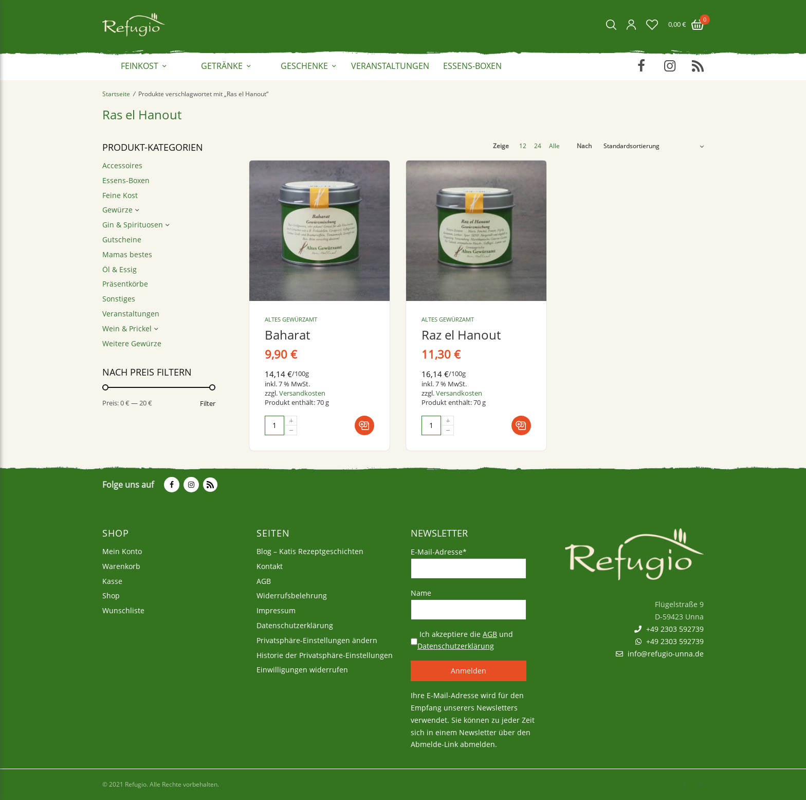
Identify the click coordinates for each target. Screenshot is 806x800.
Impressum (276, 611)
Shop (111, 596)
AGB (264, 581)
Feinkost (139, 66)
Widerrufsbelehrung (292, 596)
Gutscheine (121, 239)
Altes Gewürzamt (291, 319)
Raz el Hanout (461, 334)
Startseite (116, 94)
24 (537, 146)
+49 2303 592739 (669, 629)
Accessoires (122, 165)
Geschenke (304, 66)
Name (421, 593)
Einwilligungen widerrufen (302, 670)
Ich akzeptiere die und (465, 640)
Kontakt (270, 566)
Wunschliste (123, 611)
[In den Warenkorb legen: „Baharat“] (364, 425)
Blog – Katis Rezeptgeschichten (310, 551)
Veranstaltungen (390, 66)
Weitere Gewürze (131, 343)
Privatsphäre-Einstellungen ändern (317, 640)
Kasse (112, 581)
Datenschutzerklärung (295, 625)
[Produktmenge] (274, 425)
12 (522, 146)
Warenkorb (121, 566)
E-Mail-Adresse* (439, 552)
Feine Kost (120, 195)
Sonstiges (118, 299)
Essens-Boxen (472, 66)
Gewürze (117, 210)
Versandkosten (302, 393)
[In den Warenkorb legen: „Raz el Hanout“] (521, 425)
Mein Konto (122, 551)
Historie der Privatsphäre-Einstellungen (325, 655)
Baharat (287, 334)
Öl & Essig (119, 269)
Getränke (222, 66)
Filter (207, 403)
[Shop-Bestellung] (653, 146)
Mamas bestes (127, 254)
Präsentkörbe (125, 284)
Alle (554, 146)
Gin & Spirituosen (132, 224)
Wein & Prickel (127, 328)
